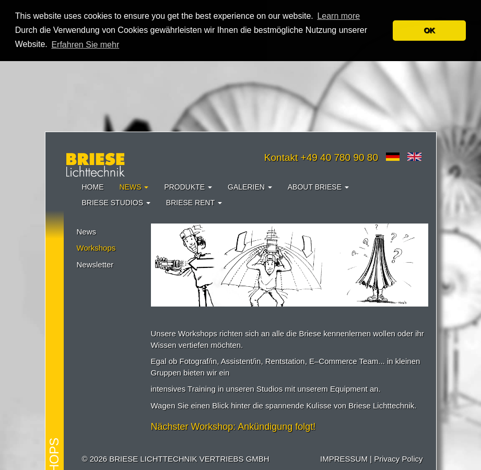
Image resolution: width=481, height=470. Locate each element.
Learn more (338, 15)
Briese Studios (116, 202)
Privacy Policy (398, 458)
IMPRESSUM (344, 458)
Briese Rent (194, 202)
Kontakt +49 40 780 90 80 (321, 157)
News (134, 187)
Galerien (250, 187)
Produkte (188, 187)
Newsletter (95, 264)
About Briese (318, 187)
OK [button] (429, 30)
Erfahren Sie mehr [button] (85, 44)
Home (93, 187)
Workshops (96, 247)
